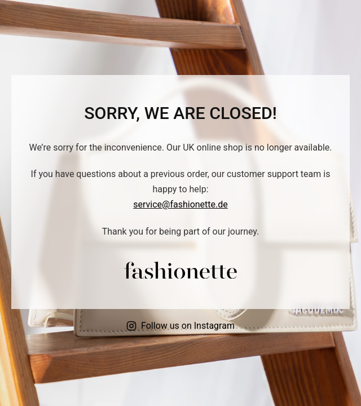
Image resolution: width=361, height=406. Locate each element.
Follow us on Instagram (180, 325)
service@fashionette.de (180, 204)
